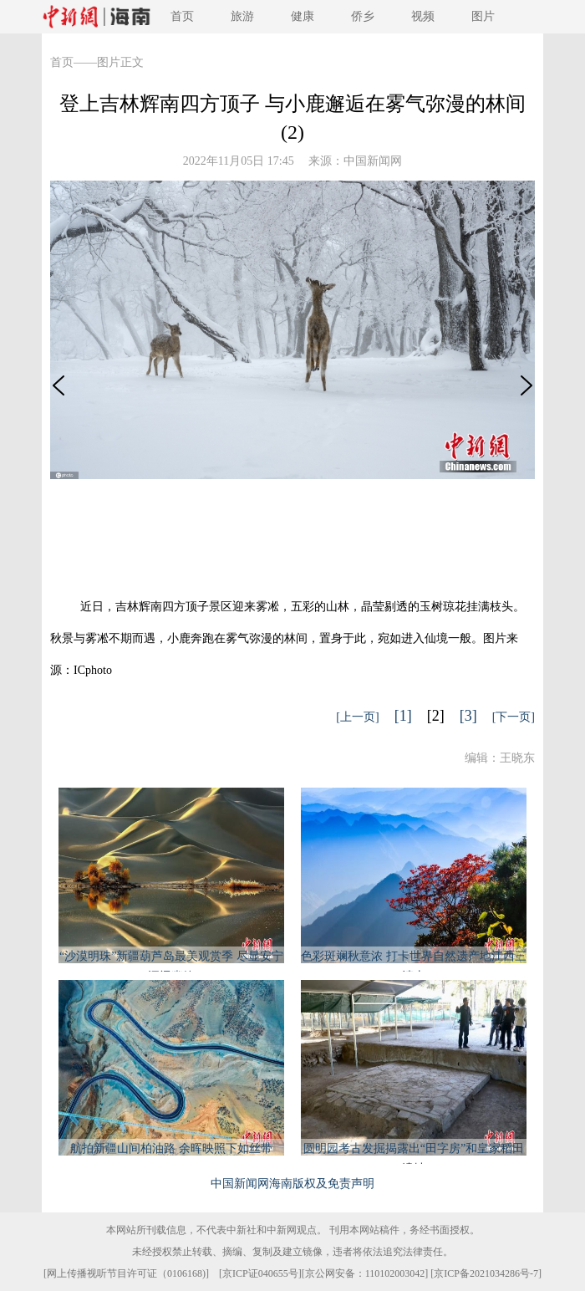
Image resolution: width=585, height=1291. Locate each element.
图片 (483, 16)
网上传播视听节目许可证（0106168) (126, 1273)
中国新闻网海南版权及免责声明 (292, 1183)
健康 (302, 16)
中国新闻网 (372, 161)
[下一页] (513, 717)
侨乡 (362, 16)
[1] (403, 715)
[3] (468, 715)
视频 (423, 16)
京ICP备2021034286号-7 (486, 1273)
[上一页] (357, 717)
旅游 (242, 16)
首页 (182, 16)
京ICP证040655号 (260, 1273)
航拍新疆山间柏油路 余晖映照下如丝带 (171, 1148)
